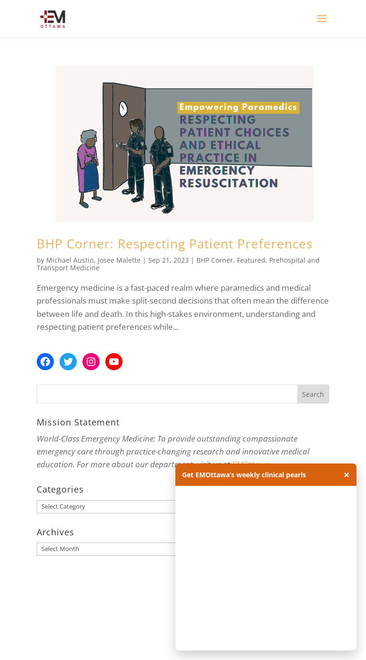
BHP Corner (214, 260)
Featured (251, 260)
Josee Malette (119, 260)
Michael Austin (70, 260)
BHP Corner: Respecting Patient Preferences (175, 243)
